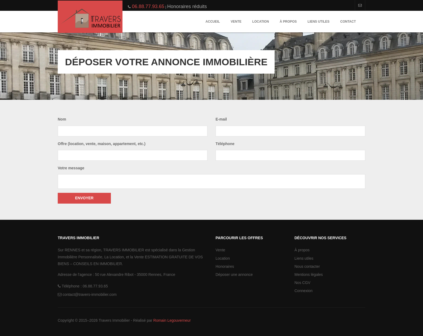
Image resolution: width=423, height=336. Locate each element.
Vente (236, 21)
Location (260, 21)
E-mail (221, 119)
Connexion (304, 291)
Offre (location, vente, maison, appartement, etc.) (101, 144)
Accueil (213, 21)
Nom (62, 119)
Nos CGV (303, 282)
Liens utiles (318, 21)
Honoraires (225, 266)
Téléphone (225, 144)
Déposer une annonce (234, 274)
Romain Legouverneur (172, 320)
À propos (288, 21)
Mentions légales (309, 274)
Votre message (71, 168)
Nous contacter (307, 266)
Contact (348, 21)
